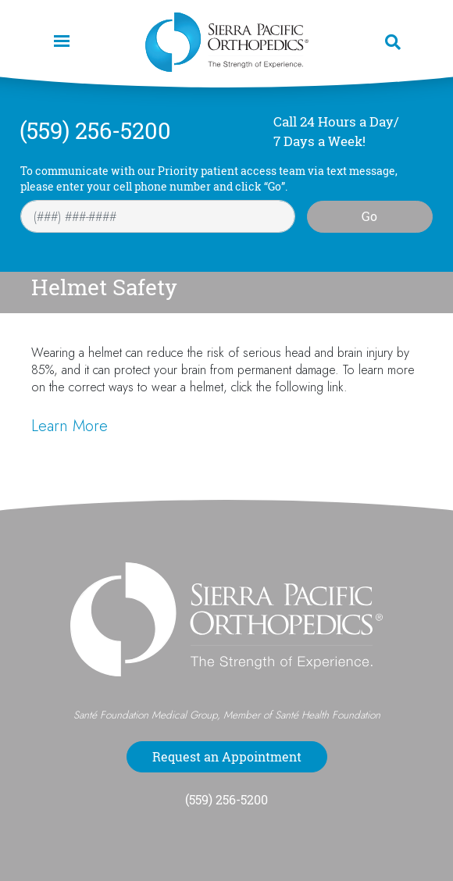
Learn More (69, 426)
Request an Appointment (226, 756)
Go (369, 216)
